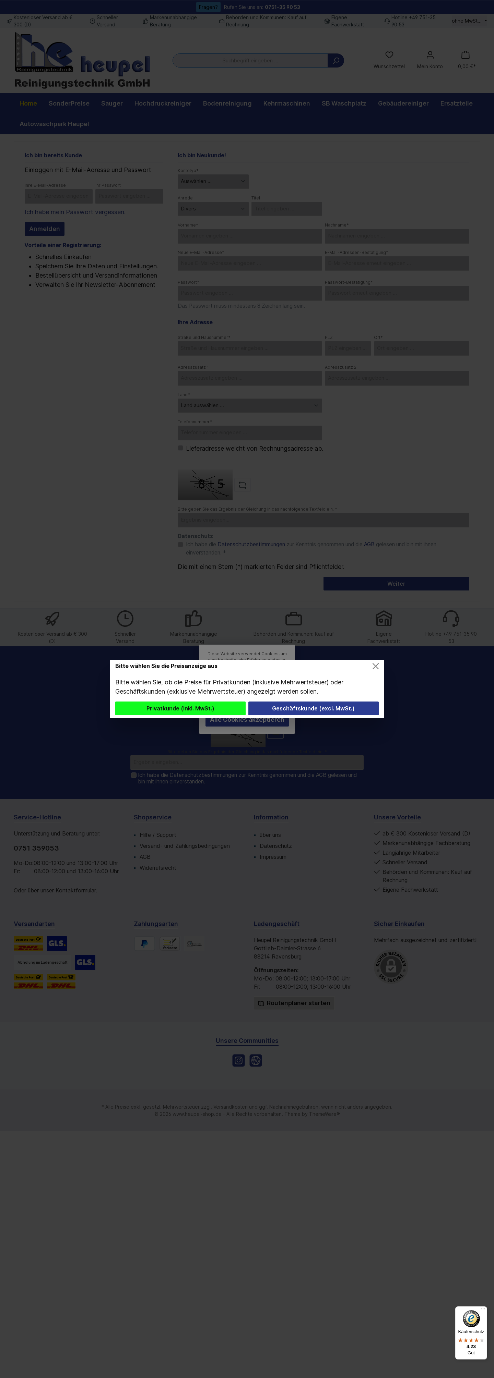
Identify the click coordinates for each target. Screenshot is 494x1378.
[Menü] (483, 1310)
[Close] (375, 666)
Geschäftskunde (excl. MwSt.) (313, 708)
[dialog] (247, 689)
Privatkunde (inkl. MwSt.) (180, 708)
